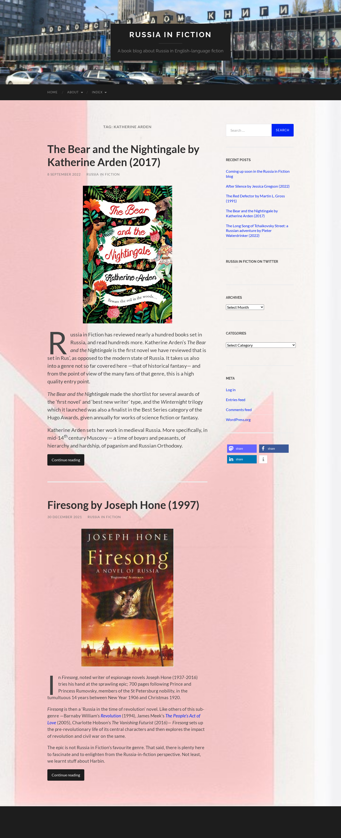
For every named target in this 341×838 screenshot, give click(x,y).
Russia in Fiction (103, 174)
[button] (242, 448)
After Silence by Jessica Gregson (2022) (258, 186)
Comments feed (239, 409)
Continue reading (66, 459)
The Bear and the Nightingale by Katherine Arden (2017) (123, 155)
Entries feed (235, 399)
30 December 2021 (64, 516)
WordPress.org (238, 419)
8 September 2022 (64, 174)
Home (52, 92)
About (73, 92)
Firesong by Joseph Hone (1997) (123, 504)
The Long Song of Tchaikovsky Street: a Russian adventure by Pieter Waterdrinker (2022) (257, 230)
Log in (231, 389)
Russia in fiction (170, 34)
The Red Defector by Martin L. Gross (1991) (255, 198)
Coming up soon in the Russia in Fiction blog (258, 173)
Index (97, 92)
